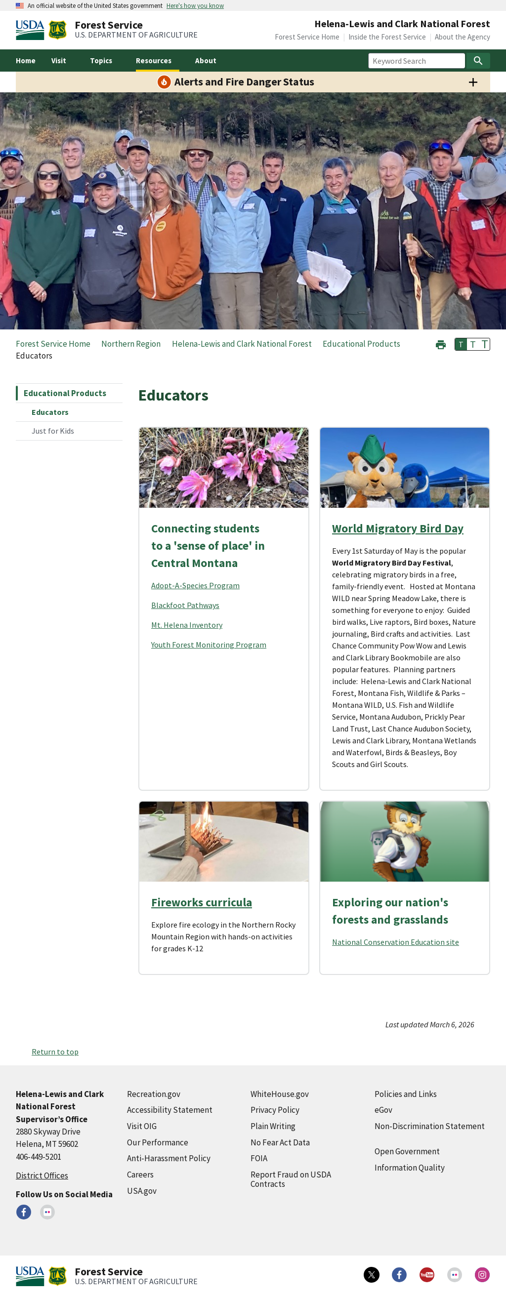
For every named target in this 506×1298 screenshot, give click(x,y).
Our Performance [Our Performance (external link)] (157, 1142)
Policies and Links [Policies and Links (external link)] (406, 1094)
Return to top (55, 1051)
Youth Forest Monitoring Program (208, 644)
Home (26, 60)
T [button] (461, 344)
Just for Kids (53, 431)
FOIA (259, 1158)
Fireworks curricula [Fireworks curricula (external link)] (201, 902)
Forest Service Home (307, 37)
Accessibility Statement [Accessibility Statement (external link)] (169, 1109)
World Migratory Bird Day (398, 528)
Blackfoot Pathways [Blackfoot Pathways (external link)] (185, 605)
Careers (140, 1174)
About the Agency (462, 37)
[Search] (478, 61)
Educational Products (65, 393)
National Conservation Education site (395, 942)
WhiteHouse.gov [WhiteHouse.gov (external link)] (280, 1094)
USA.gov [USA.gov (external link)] (142, 1190)
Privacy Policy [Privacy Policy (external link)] (275, 1109)
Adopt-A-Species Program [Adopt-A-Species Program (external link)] (195, 585)
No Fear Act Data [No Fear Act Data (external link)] (280, 1142)
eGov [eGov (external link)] (383, 1109)
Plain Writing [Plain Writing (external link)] (273, 1126)
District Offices (42, 1175)
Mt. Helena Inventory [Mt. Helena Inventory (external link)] (186, 625)
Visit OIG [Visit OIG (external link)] (142, 1126)
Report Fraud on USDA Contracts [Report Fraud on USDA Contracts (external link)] (291, 1179)
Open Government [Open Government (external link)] (407, 1151)
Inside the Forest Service (387, 37)
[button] (441, 343)
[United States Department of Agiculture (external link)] (32, 30)
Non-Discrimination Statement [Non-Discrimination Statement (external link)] (430, 1126)
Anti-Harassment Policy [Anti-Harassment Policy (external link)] (169, 1158)
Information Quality (410, 1167)
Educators (50, 412)
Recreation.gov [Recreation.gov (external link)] (153, 1094)
